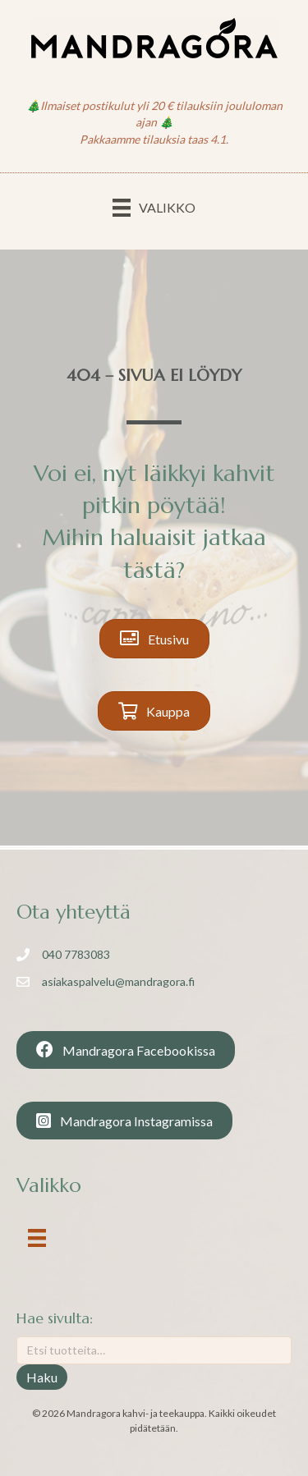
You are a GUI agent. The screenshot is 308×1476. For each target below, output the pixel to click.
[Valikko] (154, 207)
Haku (41, 1377)
